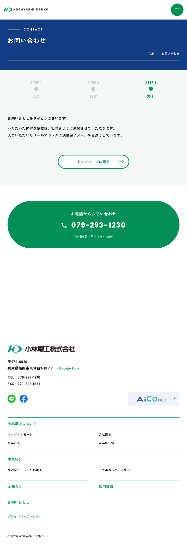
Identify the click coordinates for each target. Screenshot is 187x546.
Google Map (69, 368)
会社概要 (105, 434)
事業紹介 (15, 459)
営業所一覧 (106, 443)
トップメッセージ (20, 434)
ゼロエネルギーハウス (114, 470)
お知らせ (15, 486)
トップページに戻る (93, 161)
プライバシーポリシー (23, 516)
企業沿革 (14, 443)
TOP (151, 53)
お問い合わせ (18, 502)
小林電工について (22, 423)
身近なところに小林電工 (25, 470)
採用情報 (106, 486)
